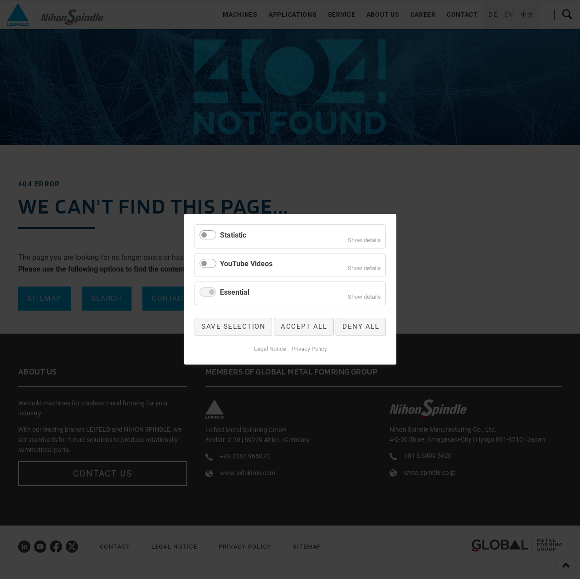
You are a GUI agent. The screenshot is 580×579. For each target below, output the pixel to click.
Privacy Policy (309, 348)
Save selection (233, 327)
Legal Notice (269, 348)
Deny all (360, 327)
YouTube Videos (246, 263)
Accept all (304, 327)
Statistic (233, 235)
